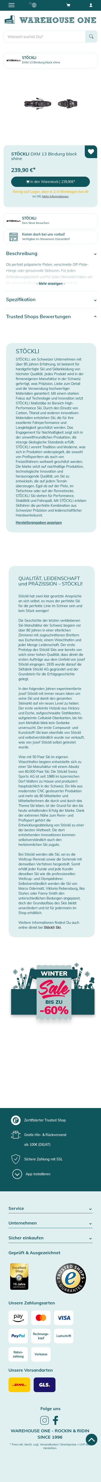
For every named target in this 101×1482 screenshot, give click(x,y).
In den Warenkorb (50, 181)
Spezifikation (21, 299)
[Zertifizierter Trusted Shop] (29, 1279)
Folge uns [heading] (50, 1408)
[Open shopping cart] (68, 5)
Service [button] (50, 1208)
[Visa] (63, 1317)
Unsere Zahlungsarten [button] (31, 1303)
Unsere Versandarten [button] (30, 1370)
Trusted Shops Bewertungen (38, 316)
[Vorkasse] (41, 1354)
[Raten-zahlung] (18, 1354)
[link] (44, 1424)
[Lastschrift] (63, 1336)
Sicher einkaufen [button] (50, 1238)
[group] (50, 1120)
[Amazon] (18, 1317)
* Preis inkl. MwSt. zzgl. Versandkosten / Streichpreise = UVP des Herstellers (50, 1446)
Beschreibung (21, 253)
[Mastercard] (41, 1317)
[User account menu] (90, 5)
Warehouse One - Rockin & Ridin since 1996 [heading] (50, 1434)
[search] (44, 36)
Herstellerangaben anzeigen (39, 522)
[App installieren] (31, 1174)
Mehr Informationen (55, 196)
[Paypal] (18, 1336)
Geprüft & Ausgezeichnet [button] (34, 1252)
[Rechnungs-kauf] (41, 1336)
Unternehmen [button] (50, 1223)
